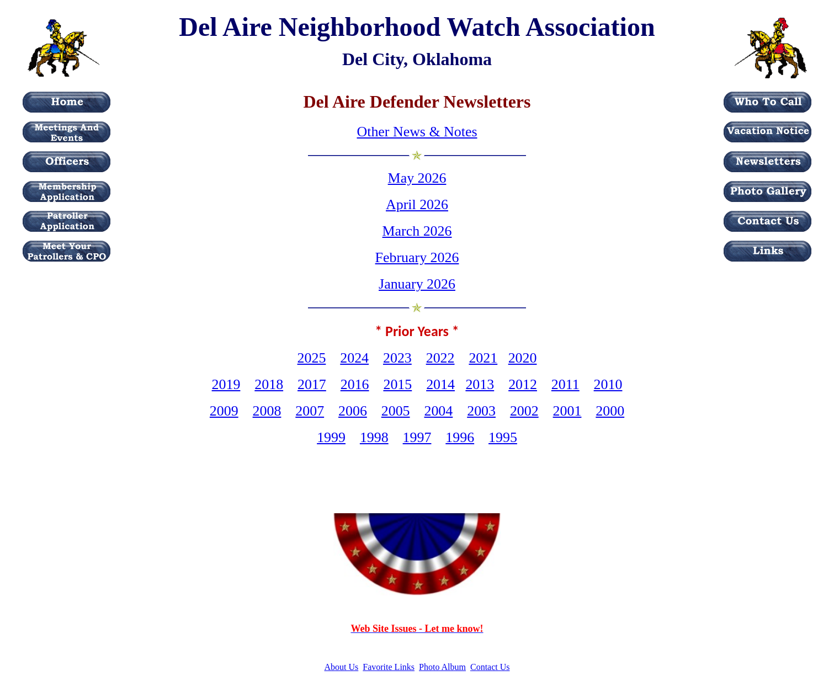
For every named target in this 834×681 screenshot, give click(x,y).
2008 (267, 411)
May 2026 (417, 178)
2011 (565, 384)
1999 (331, 437)
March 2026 (417, 231)
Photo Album (442, 667)
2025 (312, 358)
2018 (268, 384)
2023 (397, 358)
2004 (438, 411)
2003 (481, 411)
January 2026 (417, 284)
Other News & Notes (417, 132)
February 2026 (417, 257)
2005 (395, 411)
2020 (522, 358)
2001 (567, 411)
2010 (608, 384)
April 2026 (417, 204)
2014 (440, 384)
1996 (459, 437)
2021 (483, 358)
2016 (355, 384)
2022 (440, 358)
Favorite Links (389, 667)
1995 (502, 437)
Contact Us (490, 667)
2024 (354, 358)
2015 (397, 384)
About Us (342, 667)
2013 (479, 384)
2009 (224, 411)
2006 (352, 411)
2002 (524, 411)
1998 (374, 437)
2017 (312, 384)
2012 (522, 384)
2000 (610, 411)
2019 (226, 384)
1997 (417, 437)
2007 (309, 411)
